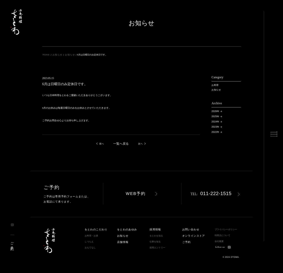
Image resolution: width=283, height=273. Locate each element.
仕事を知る (155, 241)
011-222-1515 (211, 193)
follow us (222, 247)
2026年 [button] (215, 111)
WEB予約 (136, 193)
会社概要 (219, 241)
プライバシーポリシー (226, 229)
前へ (101, 144)
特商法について (222, 235)
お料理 (215, 85)
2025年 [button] (215, 116)
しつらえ (89, 241)
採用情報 (155, 229)
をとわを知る (156, 235)
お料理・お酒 (91, 235)
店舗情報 (123, 242)
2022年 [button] (215, 132)
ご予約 (12, 242)
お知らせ (216, 89)
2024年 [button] (215, 121)
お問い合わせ (190, 229)
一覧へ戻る (121, 143)
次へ (140, 144)
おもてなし (90, 247)
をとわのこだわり (96, 229)
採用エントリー (157, 247)
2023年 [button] (215, 127)
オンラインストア (193, 235)
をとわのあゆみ (127, 229)
